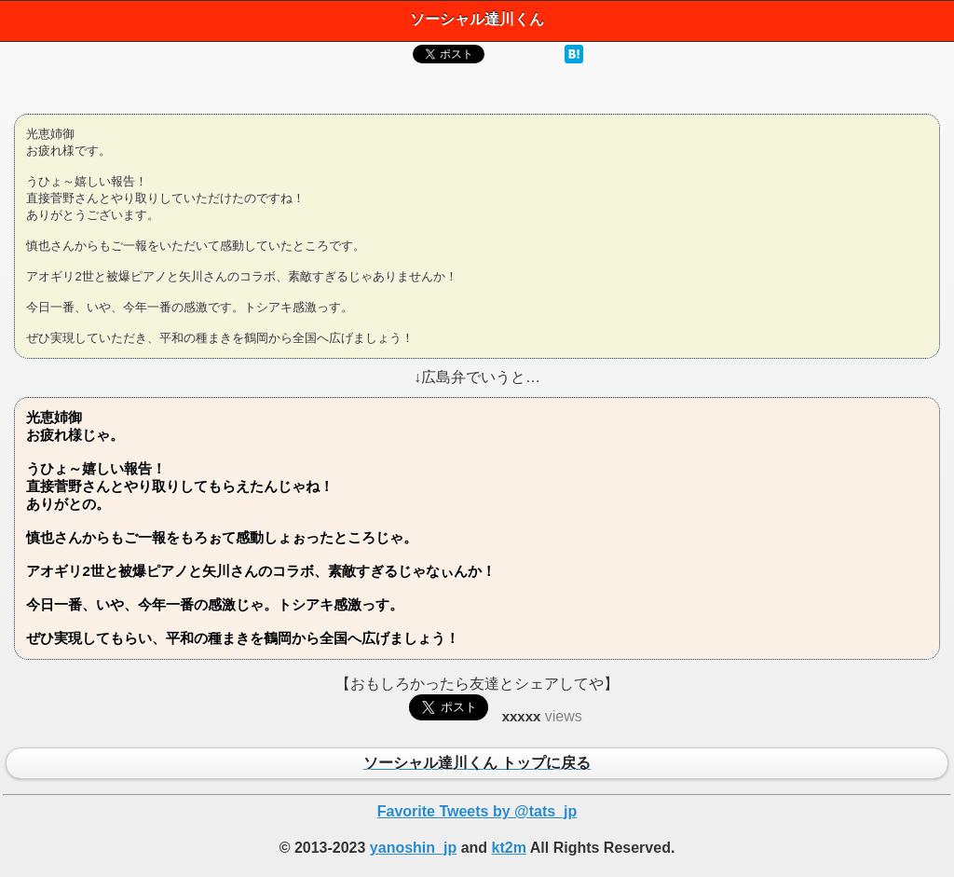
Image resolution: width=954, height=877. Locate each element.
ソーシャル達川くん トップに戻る (477, 764)
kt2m (509, 848)
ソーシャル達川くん (477, 19)
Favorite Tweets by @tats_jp (477, 811)
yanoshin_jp (413, 848)
